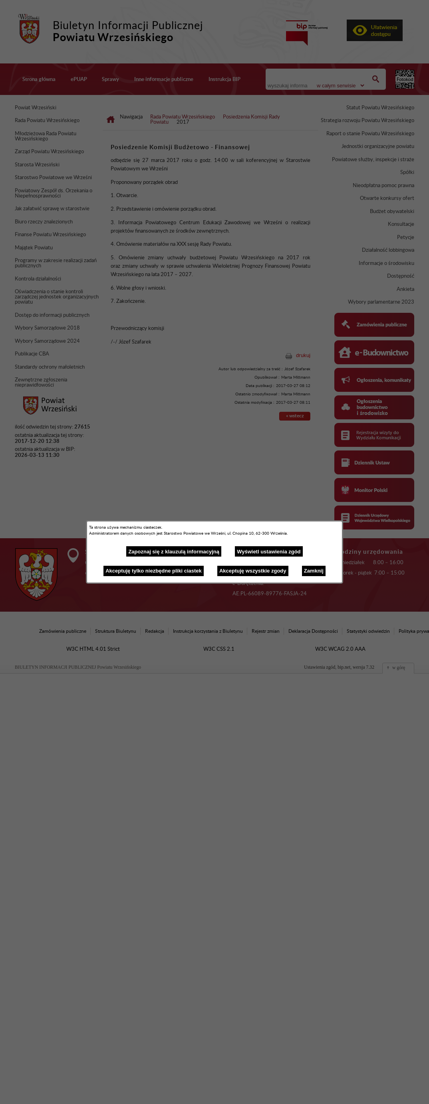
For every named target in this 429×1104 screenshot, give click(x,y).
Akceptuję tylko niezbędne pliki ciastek (153, 571)
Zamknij (314, 571)
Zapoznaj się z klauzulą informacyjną (173, 552)
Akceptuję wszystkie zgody (252, 571)
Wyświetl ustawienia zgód (268, 552)
